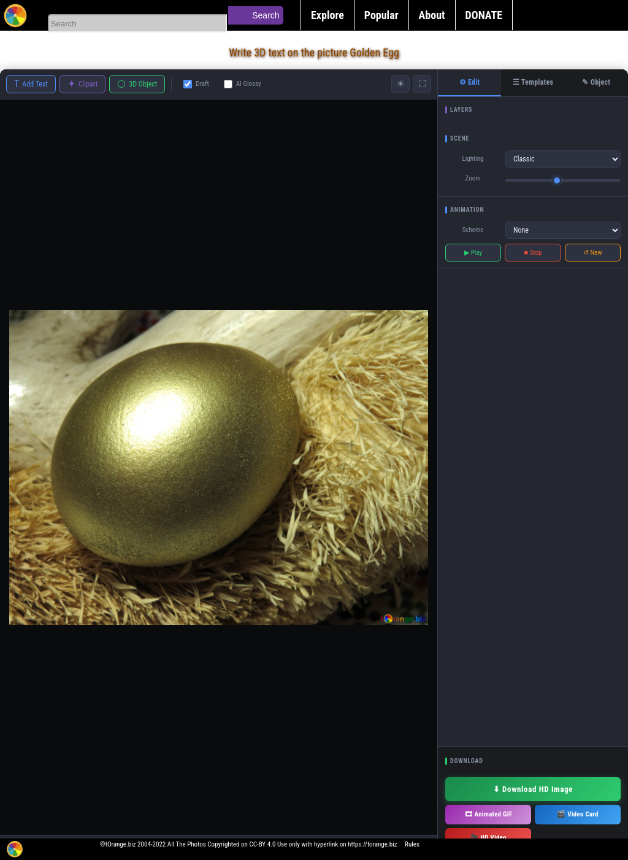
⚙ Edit (469, 82)
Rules (412, 844)
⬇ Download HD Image (533, 789)
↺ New (592, 253)
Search (265, 15)
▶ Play (473, 253)
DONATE (484, 15)
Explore (327, 15)
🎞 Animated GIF (488, 814)
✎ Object (596, 82)
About (432, 15)
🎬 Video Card (577, 814)
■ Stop (533, 253)
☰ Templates (533, 82)
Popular (381, 15)
